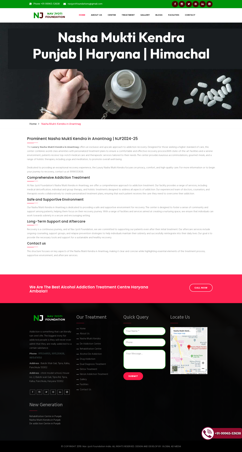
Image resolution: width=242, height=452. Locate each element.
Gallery (145, 15)
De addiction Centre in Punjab (45, 424)
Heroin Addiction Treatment (94, 374)
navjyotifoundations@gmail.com (85, 4)
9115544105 (44, 354)
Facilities (173, 15)
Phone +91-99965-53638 (46, 4)
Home (82, 15)
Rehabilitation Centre (90, 349)
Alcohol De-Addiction (91, 354)
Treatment (128, 15)
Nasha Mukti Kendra (90, 338)
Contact (190, 15)
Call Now (201, 287)
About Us (96, 15)
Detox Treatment (88, 369)
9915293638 (58, 354)
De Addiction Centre (90, 344)
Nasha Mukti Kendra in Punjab (45, 420)
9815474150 (35, 358)
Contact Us (85, 389)
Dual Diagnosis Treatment (93, 364)
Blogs (158, 15)
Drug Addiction (87, 359)
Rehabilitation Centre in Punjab (45, 416)
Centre (112, 15)
